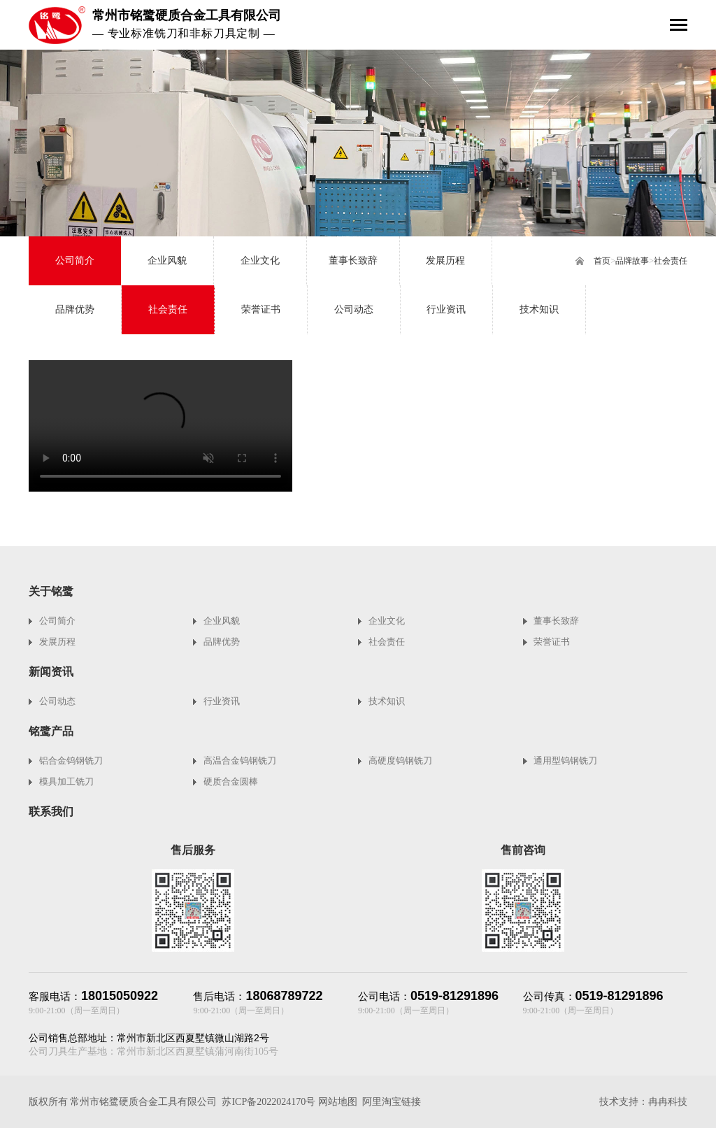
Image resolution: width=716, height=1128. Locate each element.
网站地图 (337, 1102)
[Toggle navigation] (678, 26)
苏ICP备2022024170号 (268, 1102)
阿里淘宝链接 (391, 1102)
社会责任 (670, 261)
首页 (602, 261)
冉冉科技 (667, 1102)
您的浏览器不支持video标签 (160, 426)
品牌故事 (632, 261)
